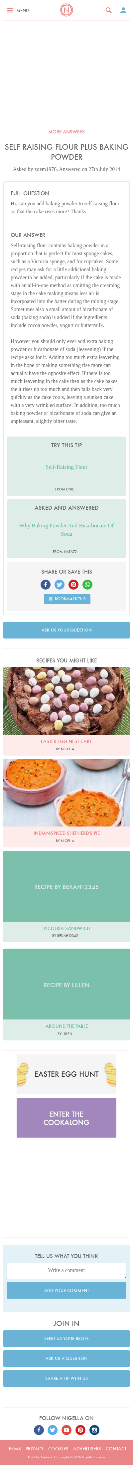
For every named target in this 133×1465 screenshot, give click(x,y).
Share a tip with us (66, 1378)
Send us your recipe (66, 1338)
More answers (66, 132)
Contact (116, 1449)
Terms (14, 1449)
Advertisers (87, 1449)
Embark (47, 1457)
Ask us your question (67, 630)
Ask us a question (66, 1358)
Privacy (35, 1449)
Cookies (58, 1449)
